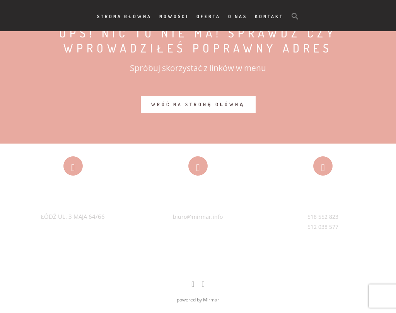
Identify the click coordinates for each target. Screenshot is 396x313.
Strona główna (124, 16)
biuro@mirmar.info (198, 216)
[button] (295, 16)
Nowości (174, 16)
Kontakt (269, 16)
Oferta (208, 16)
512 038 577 (322, 226)
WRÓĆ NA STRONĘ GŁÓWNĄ (198, 104)
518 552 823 (322, 216)
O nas (237, 16)
